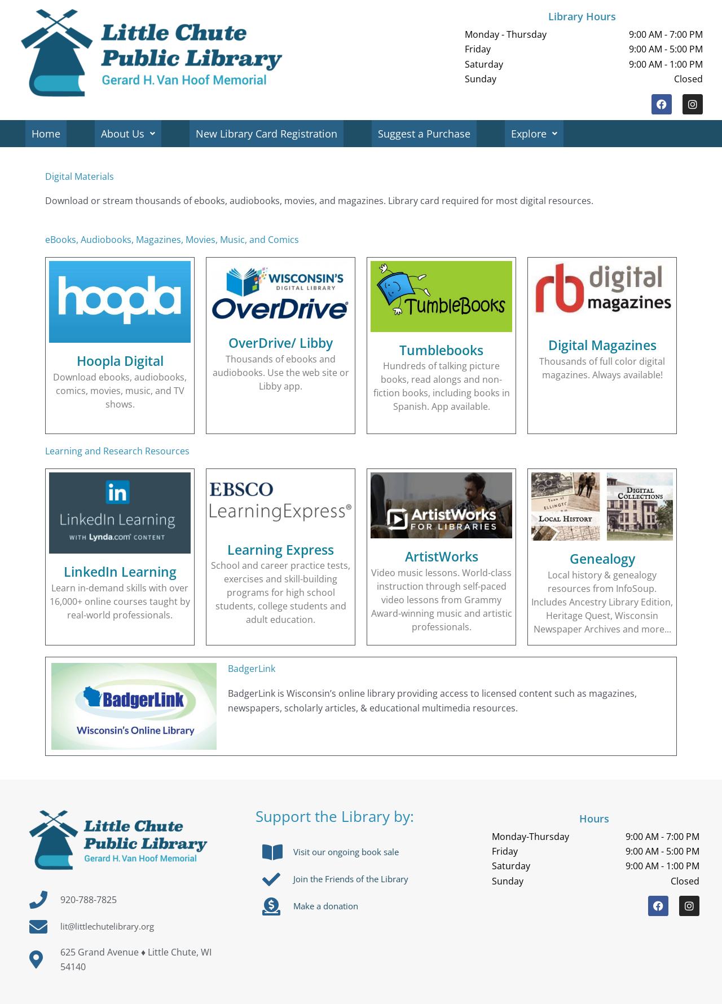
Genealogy (602, 558)
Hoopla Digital (120, 360)
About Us (130, 133)
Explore (539, 133)
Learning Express (281, 549)
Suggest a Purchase (428, 133)
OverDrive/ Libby (281, 342)
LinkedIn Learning (120, 571)
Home (46, 133)
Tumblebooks (441, 349)
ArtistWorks (441, 556)
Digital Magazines (602, 344)
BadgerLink (251, 668)
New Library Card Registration (269, 133)
